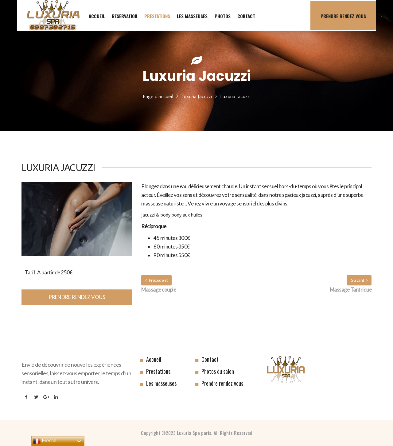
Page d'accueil (158, 96)
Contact (210, 359)
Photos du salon (217, 371)
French (44, 441)
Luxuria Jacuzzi (196, 96)
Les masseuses (161, 383)
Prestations (158, 371)
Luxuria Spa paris (194, 432)
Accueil (153, 359)
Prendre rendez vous (77, 297)
